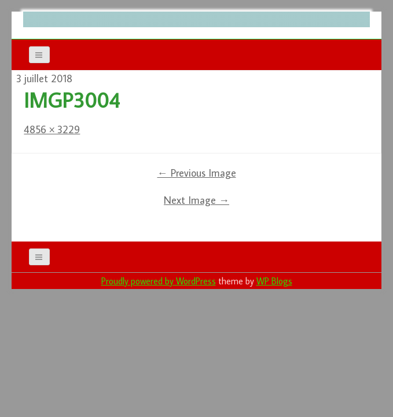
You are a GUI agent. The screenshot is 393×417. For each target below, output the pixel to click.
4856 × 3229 (52, 129)
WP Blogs (274, 281)
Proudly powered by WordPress (158, 281)
